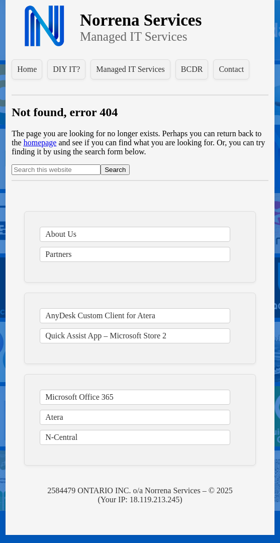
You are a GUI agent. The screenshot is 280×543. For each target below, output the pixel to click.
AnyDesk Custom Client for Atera (100, 315)
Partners (58, 254)
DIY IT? (66, 69)
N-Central (61, 437)
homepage (40, 142)
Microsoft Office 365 (79, 397)
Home (27, 69)
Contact (231, 69)
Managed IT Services (130, 69)
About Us (60, 234)
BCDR (192, 69)
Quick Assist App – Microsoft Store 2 (105, 335)
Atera (54, 417)
